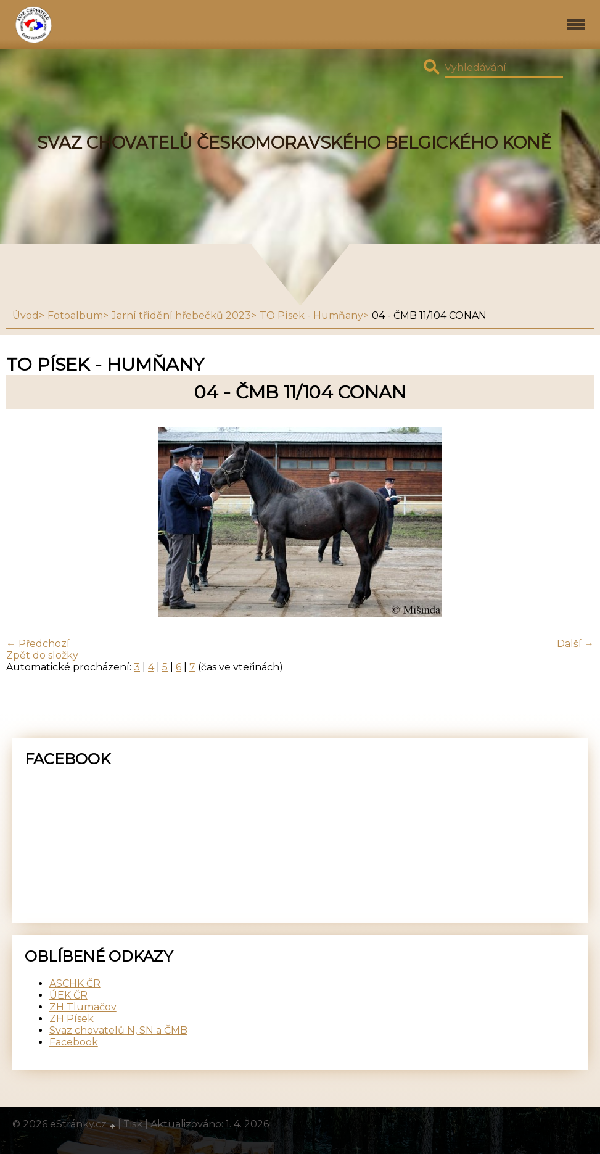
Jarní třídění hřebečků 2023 (181, 315)
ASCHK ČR (75, 983)
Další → (575, 643)
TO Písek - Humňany (311, 315)
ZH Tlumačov (83, 1007)
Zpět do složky (42, 655)
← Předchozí (38, 643)
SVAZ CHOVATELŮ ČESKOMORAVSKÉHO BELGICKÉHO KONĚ (294, 143)
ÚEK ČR (68, 995)
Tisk (132, 1124)
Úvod (25, 315)
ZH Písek (71, 1018)
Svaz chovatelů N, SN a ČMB (118, 1030)
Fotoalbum (75, 315)
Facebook (73, 1042)
